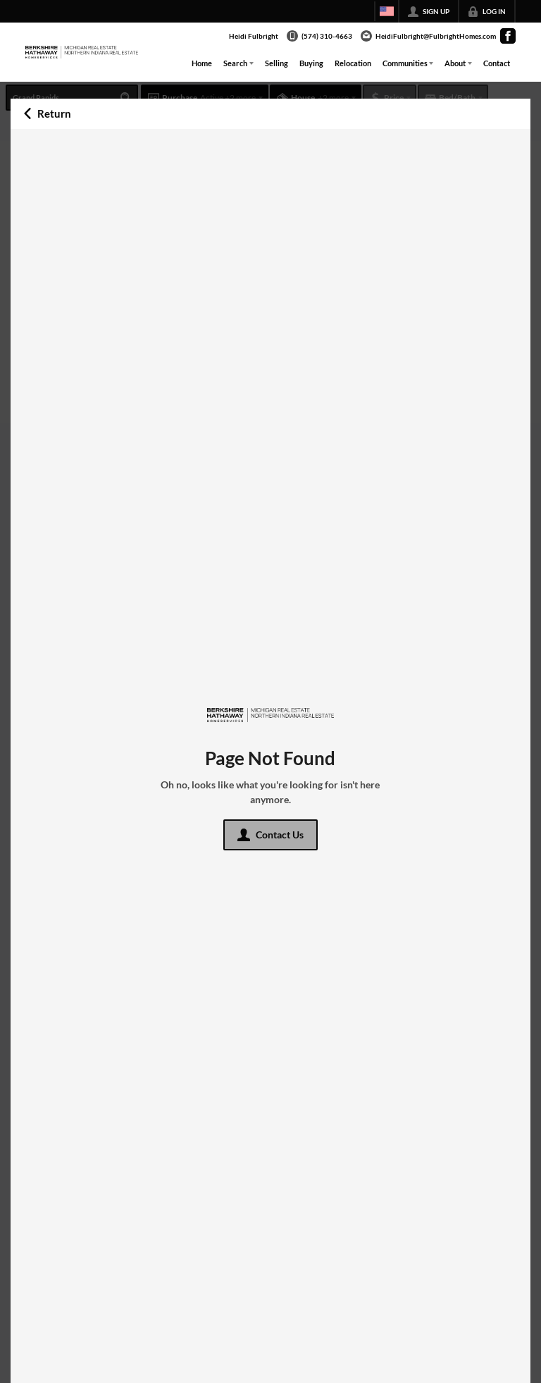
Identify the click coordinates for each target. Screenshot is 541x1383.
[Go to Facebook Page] (508, 36)
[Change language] (387, 11)
